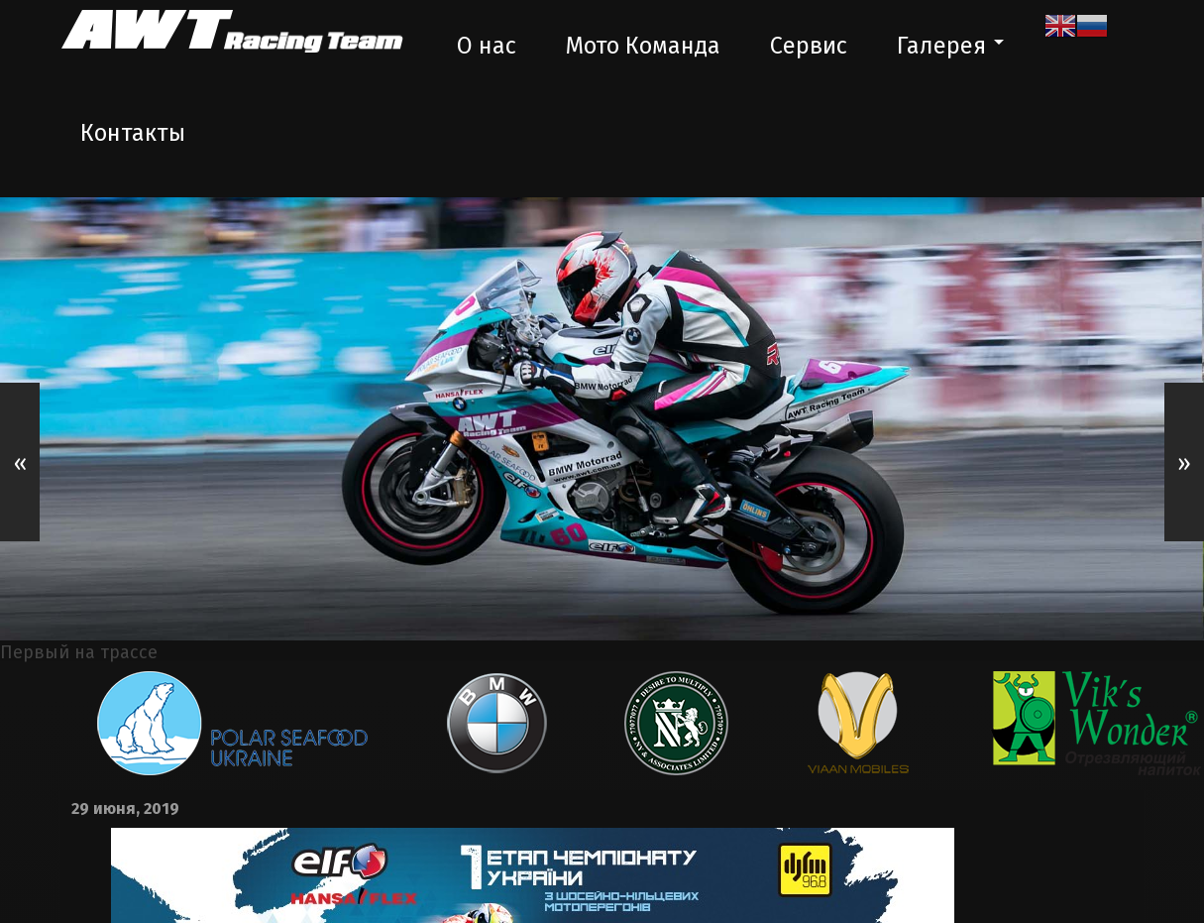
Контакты (132, 133)
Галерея (941, 45)
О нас (486, 45)
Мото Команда (643, 45)
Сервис (808, 45)
